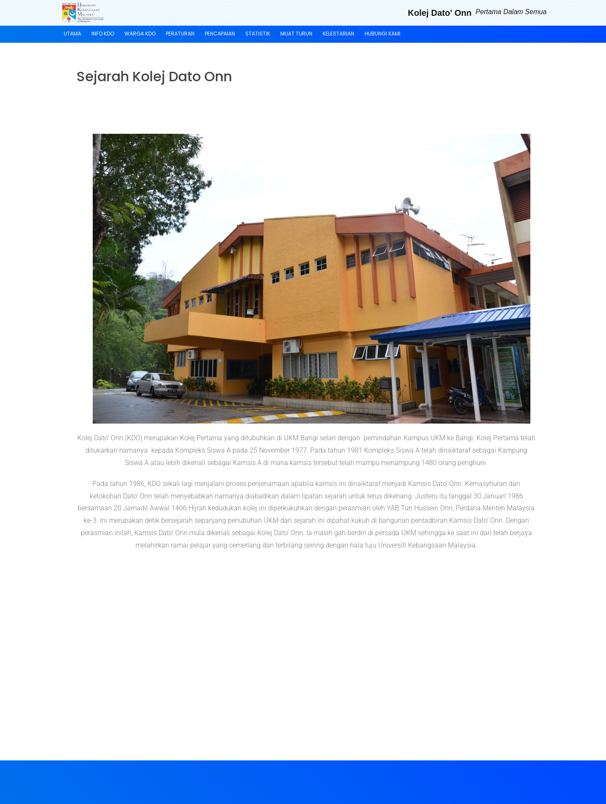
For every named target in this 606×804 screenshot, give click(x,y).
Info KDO (102, 33)
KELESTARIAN (338, 33)
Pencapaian (220, 33)
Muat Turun (296, 33)
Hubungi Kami (382, 33)
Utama (72, 33)
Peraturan (180, 33)
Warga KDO (140, 33)
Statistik (257, 33)
